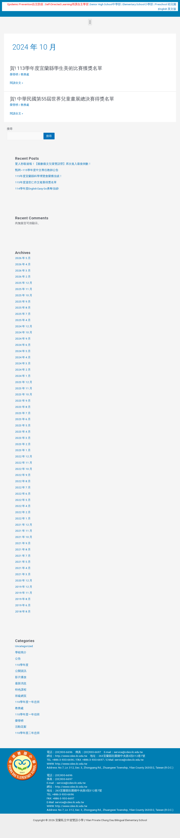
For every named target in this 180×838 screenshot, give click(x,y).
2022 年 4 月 (23, 506)
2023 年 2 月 (23, 444)
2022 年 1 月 (23, 518)
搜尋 (9, 128)
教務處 (19, 708)
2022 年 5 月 (23, 499)
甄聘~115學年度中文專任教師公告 (36, 170)
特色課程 (20, 689)
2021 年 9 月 (23, 543)
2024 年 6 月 (23, 344)
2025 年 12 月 (23, 282)
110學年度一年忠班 (27, 701)
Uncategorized (24, 646)
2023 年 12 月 (23, 382)
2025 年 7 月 (23, 313)
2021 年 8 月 (23, 549)
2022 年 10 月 (23, 468)
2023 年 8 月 (23, 406)
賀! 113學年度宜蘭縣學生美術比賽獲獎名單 (56, 68)
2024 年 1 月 (23, 375)
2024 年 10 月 (23, 332)
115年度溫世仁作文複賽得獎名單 (36, 182)
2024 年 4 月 (23, 357)
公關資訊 (20, 670)
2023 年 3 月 (23, 437)
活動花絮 (20, 726)
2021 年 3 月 (23, 574)
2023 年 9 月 (23, 400)
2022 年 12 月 (23, 456)
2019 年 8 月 (23, 599)
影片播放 (20, 677)
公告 (18, 658)
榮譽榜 (14, 74)
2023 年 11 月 (23, 388)
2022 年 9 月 (23, 474)
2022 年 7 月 (23, 487)
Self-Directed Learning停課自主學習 (67, 4)
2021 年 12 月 (23, 524)
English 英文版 (167, 8)
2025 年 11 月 (23, 289)
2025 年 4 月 (23, 320)
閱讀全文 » (16, 83)
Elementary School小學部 (138, 4)
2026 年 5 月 (23, 258)
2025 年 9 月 (23, 301)
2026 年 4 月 (23, 264)
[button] (90, 22)
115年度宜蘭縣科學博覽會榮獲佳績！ (38, 176)
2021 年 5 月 (23, 561)
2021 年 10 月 (23, 537)
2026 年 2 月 (23, 276)
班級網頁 (20, 695)
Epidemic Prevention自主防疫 (25, 4)
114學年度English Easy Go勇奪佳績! (37, 188)
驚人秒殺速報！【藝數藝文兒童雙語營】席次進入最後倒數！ (53, 163)
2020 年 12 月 (23, 580)
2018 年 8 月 (23, 611)
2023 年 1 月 (23, 450)
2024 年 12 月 (23, 326)
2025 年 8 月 (23, 307)
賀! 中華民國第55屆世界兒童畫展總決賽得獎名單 (62, 99)
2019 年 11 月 (23, 592)
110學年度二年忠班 (27, 732)
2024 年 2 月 (23, 369)
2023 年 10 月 (23, 394)
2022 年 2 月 (23, 512)
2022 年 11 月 (23, 462)
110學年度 (21, 664)
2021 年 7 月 (23, 555)
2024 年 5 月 (23, 351)
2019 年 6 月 (23, 605)
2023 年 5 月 (23, 425)
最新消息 (20, 683)
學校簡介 (20, 652)
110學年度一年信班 (27, 714)
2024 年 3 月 (23, 363)
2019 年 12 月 (23, 586)
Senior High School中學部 (105, 4)
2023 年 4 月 (23, 431)
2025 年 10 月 (23, 295)
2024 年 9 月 (23, 338)
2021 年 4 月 (23, 568)
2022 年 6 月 (23, 493)
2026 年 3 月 (23, 270)
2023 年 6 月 (23, 419)
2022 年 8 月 (23, 481)
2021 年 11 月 (23, 530)
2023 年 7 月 (23, 413)
